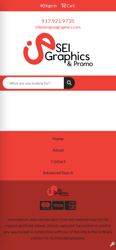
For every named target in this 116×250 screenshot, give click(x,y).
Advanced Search (58, 172)
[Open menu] (105, 83)
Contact (58, 161)
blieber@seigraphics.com (58, 26)
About (58, 149)
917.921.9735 (58, 21)
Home (58, 138)
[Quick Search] (33, 83)
